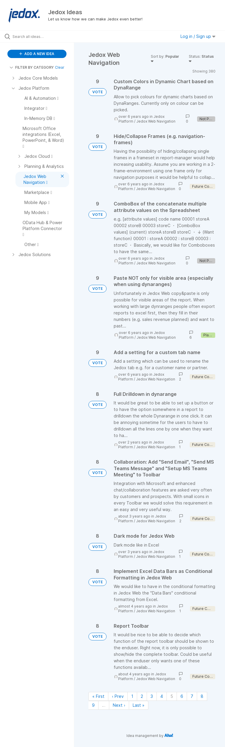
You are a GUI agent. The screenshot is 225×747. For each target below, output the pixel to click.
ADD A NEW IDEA (36, 54)
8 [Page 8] (202, 696)
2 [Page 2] (142, 696)
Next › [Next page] (119, 705)
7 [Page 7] (192, 696)
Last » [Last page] (139, 705)
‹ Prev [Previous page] (118, 696)
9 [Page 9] (93, 705)
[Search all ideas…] (40, 36)
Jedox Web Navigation (155, 121)
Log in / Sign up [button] (198, 36)
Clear (59, 67)
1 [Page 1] (132, 696)
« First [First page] (98, 696)
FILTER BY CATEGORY (31, 67)
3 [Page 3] (151, 696)
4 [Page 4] (161, 696)
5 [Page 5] (171, 696)
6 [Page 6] (181, 696)
